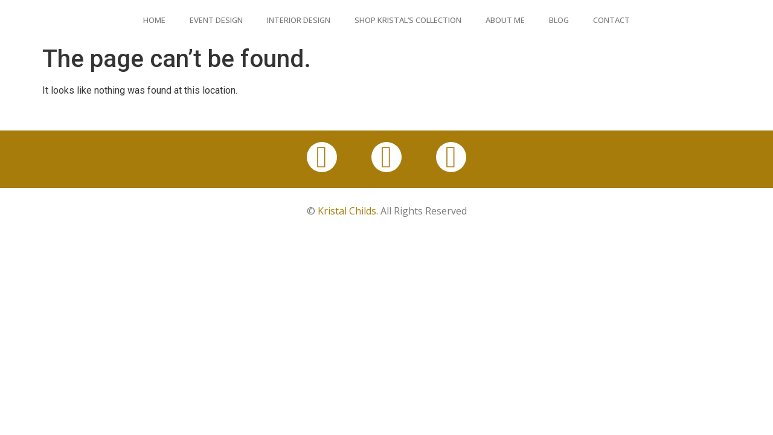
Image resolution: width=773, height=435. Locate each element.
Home (154, 19)
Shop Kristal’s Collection (407, 19)
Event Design (216, 19)
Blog (559, 19)
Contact (611, 19)
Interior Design (298, 19)
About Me (505, 19)
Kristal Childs (347, 211)
